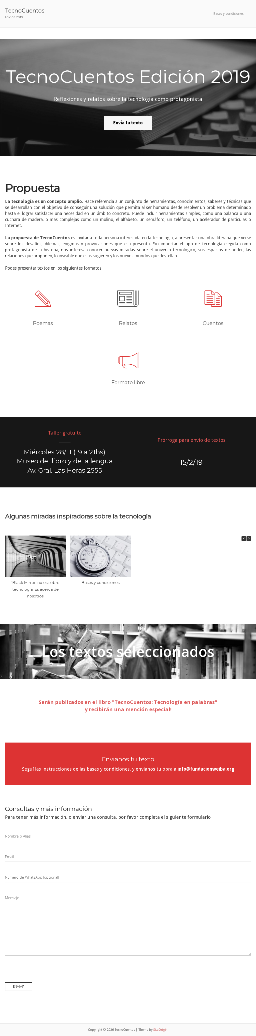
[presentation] (43, 969)
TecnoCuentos (24, 10)
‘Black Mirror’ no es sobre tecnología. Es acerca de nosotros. (36, 589)
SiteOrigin (160, 1029)
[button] (248, 538)
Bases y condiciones (228, 14)
